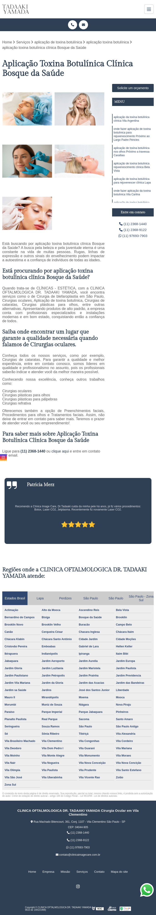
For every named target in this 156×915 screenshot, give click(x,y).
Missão (65, 871)
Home (32, 871)
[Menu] (149, 9)
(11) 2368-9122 (133, 231)
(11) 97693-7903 (132, 237)
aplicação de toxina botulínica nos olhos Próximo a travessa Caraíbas (131, 155)
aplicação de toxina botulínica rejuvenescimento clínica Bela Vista (132, 172)
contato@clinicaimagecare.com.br (78, 855)
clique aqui (60, 451)
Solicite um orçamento (133, 88)
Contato (99, 871)
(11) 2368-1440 (33, 451)
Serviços (82, 871)
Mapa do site (119, 871)
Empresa (48, 871)
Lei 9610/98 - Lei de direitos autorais (98, 796)
